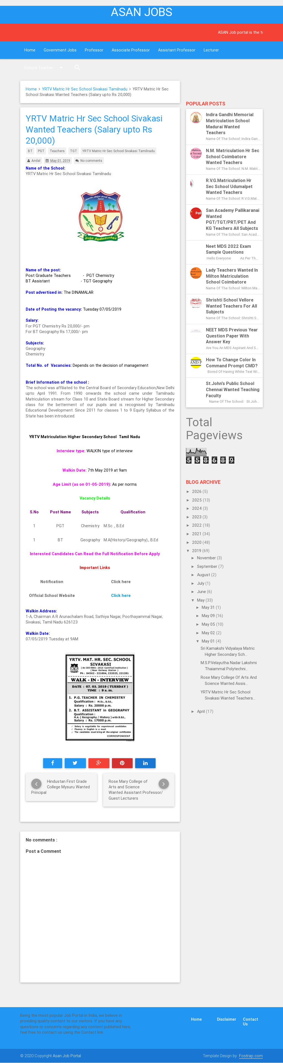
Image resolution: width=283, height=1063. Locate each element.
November (207, 557)
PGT (41, 151)
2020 (197, 542)
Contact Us (250, 1021)
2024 (197, 508)
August (204, 574)
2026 (197, 491)
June (202, 591)
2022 (197, 525)
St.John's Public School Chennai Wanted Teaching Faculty (233, 389)
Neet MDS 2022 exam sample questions (228, 249)
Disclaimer (226, 1019)
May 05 (209, 624)
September (207, 566)
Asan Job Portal (67, 1055)
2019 (197, 550)
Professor (94, 50)
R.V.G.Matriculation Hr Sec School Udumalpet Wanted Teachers (229, 186)
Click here (121, 595)
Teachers (57, 151)
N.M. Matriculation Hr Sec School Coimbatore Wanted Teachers (232, 156)
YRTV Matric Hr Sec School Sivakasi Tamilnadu (84, 89)
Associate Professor (131, 50)
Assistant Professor (176, 50)
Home (29, 50)
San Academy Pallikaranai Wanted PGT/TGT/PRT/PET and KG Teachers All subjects (232, 219)
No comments (91, 160)
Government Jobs (60, 50)
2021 (197, 533)
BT (30, 151)
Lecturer (211, 50)
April (201, 711)
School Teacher (44, 68)
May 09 (209, 615)
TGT (73, 151)
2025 (197, 500)
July (201, 583)
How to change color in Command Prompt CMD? (232, 362)
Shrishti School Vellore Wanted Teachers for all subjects (231, 306)
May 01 (209, 641)
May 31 (209, 607)
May (201, 600)
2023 (197, 516)
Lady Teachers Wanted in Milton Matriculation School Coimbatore (232, 276)
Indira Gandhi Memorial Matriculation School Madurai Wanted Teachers (229, 123)
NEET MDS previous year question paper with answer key (232, 336)
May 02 (209, 632)
